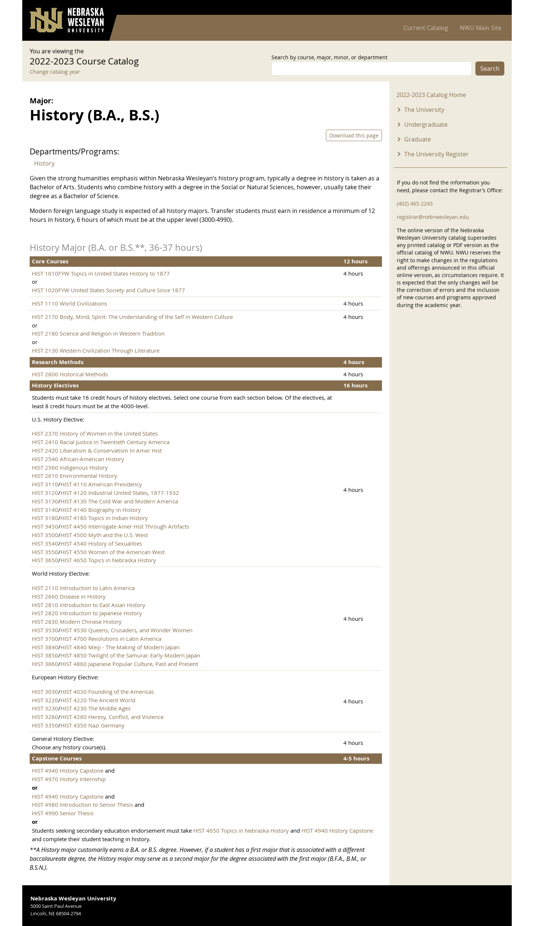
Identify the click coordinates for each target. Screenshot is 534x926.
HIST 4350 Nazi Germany (92, 725)
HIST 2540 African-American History (78, 459)
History (44, 163)
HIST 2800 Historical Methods (70, 374)
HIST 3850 (45, 655)
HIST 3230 (45, 708)
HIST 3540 (45, 543)
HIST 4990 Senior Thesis (62, 813)
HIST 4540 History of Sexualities (101, 543)
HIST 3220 (45, 700)
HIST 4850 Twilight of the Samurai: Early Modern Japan (130, 655)
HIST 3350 (45, 725)
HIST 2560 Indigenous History (70, 467)
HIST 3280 (45, 716)
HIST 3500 (45, 535)
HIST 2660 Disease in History (69, 596)
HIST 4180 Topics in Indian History (104, 518)
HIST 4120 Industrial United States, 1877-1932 (119, 492)
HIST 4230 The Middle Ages (95, 708)
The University (424, 110)
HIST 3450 (45, 526)
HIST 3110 (45, 484)
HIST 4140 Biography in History (100, 509)
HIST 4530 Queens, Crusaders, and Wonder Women (126, 630)
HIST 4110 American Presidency (101, 484)
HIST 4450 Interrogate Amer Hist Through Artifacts (124, 526)
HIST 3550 (45, 552)
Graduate (417, 139)
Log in (494, 7)
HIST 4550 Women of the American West (112, 552)
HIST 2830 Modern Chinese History (77, 621)
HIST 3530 (45, 630)
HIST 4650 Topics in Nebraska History (108, 560)
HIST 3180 (45, 518)
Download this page (354, 135)
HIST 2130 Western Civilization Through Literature (95, 350)
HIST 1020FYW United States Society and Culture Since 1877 (108, 290)
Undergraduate (426, 124)
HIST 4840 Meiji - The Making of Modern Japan (119, 647)
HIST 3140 (45, 509)
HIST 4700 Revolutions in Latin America (110, 638)
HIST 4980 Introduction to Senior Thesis (82, 804)
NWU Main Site (480, 28)
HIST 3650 (45, 560)
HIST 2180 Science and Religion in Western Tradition (98, 333)
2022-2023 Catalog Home (431, 95)
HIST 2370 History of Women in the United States (95, 433)
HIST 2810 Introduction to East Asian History (88, 605)
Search (490, 68)
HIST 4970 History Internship (69, 779)
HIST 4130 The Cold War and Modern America (119, 501)
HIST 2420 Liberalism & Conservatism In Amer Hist (97, 450)
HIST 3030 (45, 691)
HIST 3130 (45, 501)
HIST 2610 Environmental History (74, 475)
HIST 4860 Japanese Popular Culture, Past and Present (129, 663)
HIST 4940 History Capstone (67, 770)
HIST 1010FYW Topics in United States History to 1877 (101, 273)
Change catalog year (55, 71)
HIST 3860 (45, 663)
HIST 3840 (45, 647)
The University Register (436, 154)
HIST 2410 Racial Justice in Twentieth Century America (100, 442)
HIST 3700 (45, 638)
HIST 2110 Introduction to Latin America (83, 588)
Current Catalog (425, 28)
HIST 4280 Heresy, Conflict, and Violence (112, 716)
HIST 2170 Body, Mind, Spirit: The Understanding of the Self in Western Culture (132, 316)
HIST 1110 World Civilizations (69, 303)
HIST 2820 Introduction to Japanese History (87, 613)
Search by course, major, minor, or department (329, 57)
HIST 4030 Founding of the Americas (107, 691)
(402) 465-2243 (415, 203)
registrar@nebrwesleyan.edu (433, 216)
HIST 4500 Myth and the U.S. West (104, 535)
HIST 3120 (45, 492)
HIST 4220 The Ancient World (97, 700)
